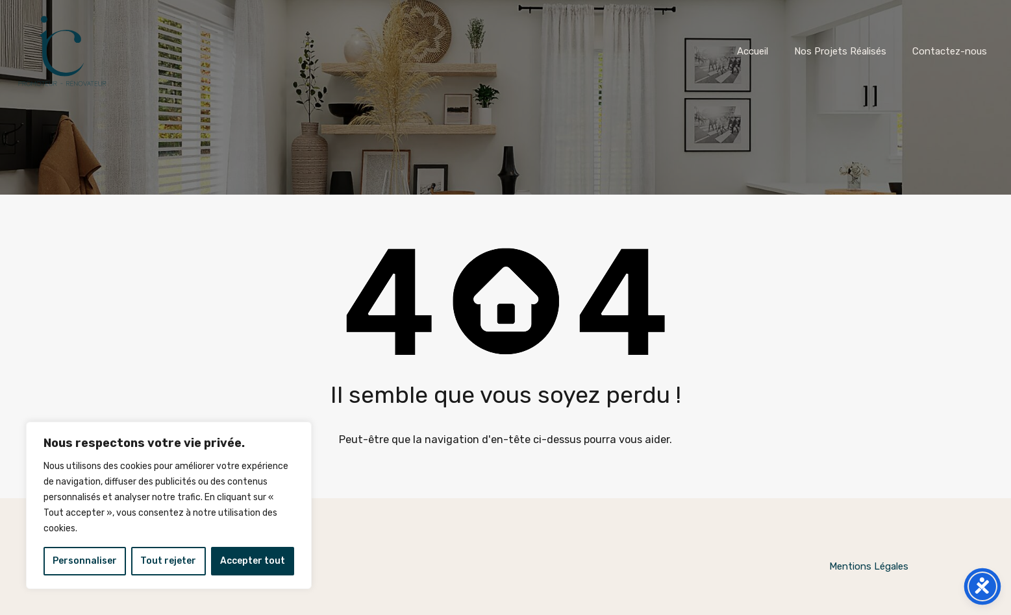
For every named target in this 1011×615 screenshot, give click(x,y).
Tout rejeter (168, 560)
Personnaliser (85, 560)
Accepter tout (252, 560)
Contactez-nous (949, 51)
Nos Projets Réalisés (840, 51)
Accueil (752, 51)
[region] (169, 505)
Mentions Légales (868, 566)
